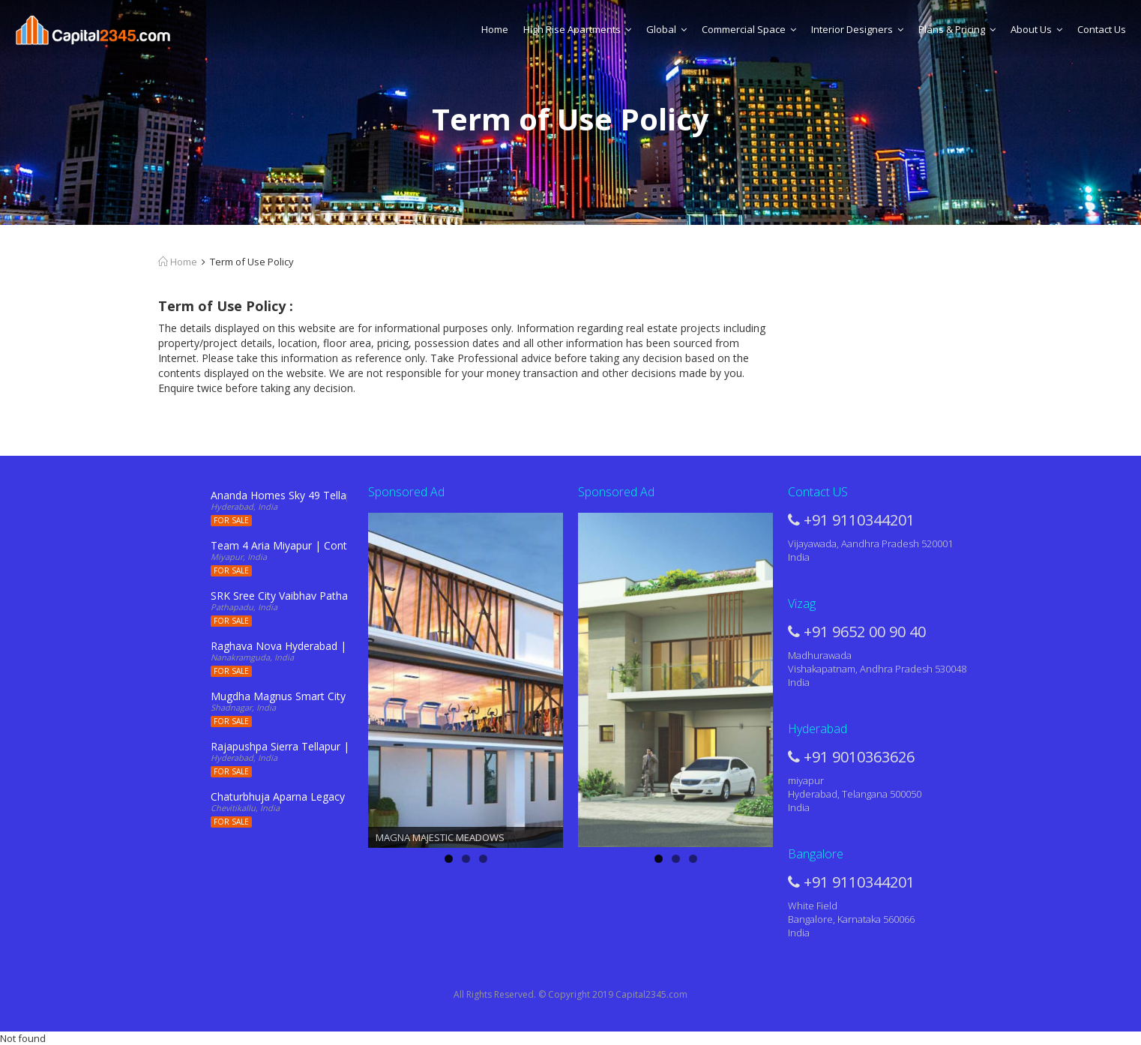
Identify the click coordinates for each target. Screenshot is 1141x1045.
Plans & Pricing (957, 29)
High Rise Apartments (577, 29)
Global (666, 29)
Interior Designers (857, 29)
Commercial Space (749, 29)
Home (494, 29)
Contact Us (1101, 29)
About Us (1036, 29)
